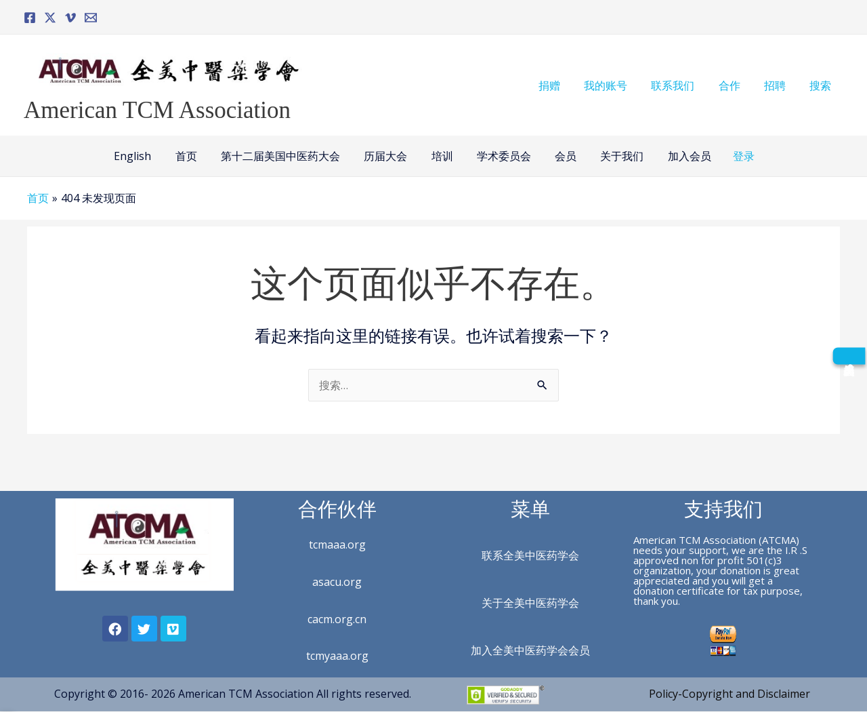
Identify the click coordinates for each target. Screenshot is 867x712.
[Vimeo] (70, 18)
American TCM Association (157, 110)
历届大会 (388, 156)
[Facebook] (30, 18)
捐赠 (561, 85)
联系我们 (680, 85)
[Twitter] (50, 18)
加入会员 (680, 156)
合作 (735, 85)
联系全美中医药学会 (530, 555)
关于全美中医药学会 (530, 602)
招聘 (778, 85)
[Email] (91, 18)
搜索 (821, 85)
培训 (442, 156)
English (142, 156)
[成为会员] (848, 355)
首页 (193, 156)
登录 (734, 156)
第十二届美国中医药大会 (285, 156)
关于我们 (615, 156)
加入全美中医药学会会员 (530, 650)
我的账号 (615, 85)
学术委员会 (502, 156)
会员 (561, 156)
